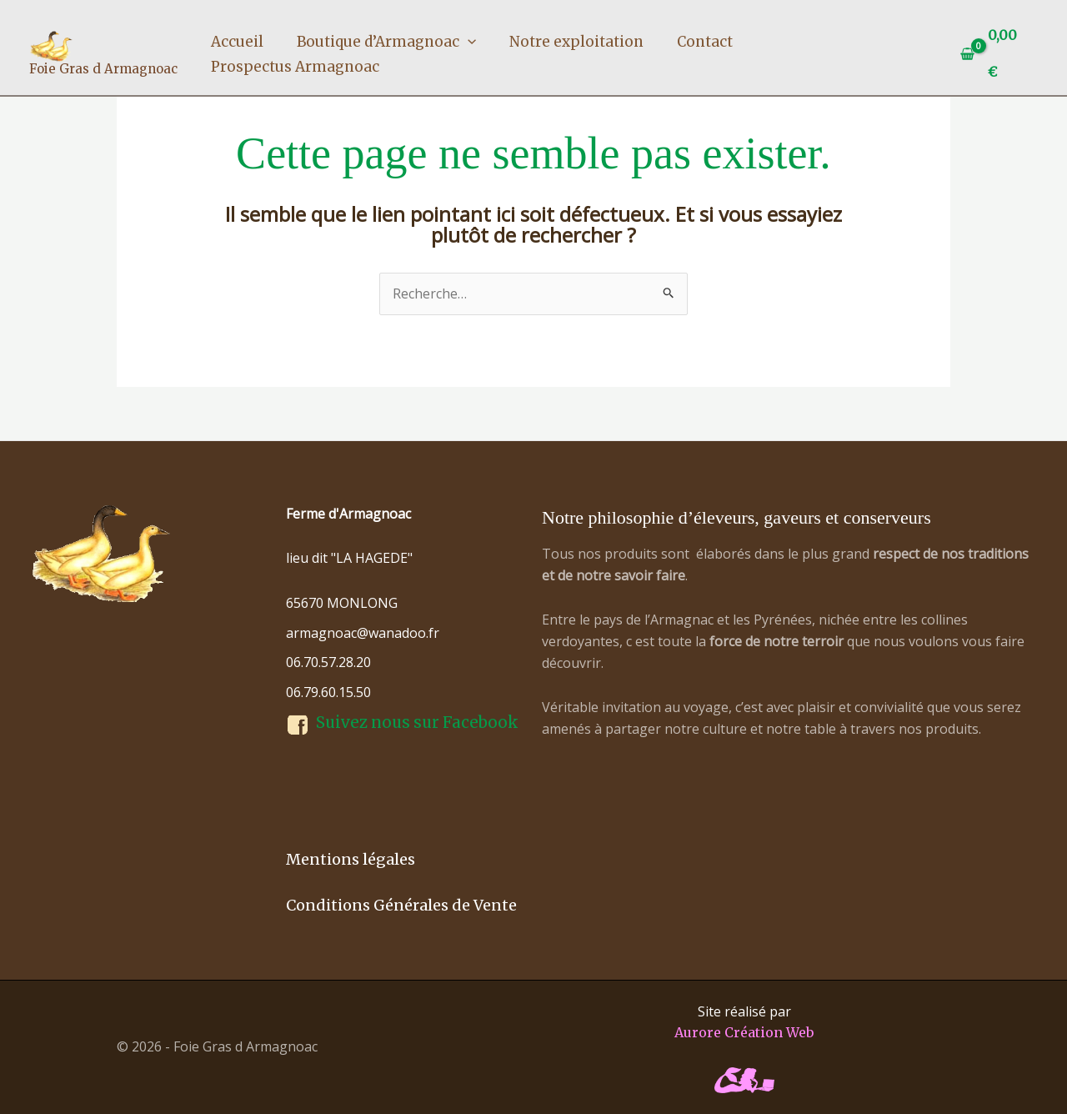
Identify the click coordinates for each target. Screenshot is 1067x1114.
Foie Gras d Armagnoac (103, 69)
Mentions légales (350, 859)
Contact (705, 42)
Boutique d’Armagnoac (386, 42)
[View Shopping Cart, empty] (996, 54)
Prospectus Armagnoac (295, 67)
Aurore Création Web (744, 1032)
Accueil (237, 42)
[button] (467, 42)
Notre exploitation (576, 42)
